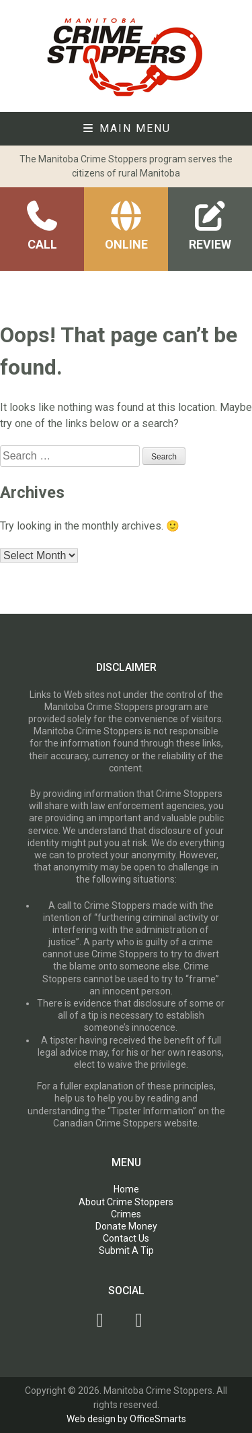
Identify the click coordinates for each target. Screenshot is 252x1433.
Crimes (126, 1214)
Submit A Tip (126, 1250)
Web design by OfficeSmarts (126, 1418)
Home (126, 1189)
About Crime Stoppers (126, 1202)
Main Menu (126, 128)
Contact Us (126, 1238)
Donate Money (126, 1226)
